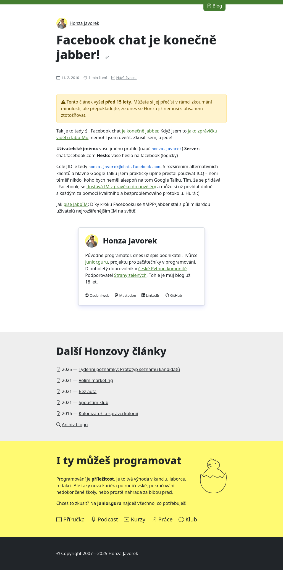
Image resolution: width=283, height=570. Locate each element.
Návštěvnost (126, 77)
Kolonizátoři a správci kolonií (108, 413)
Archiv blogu (75, 424)
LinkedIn (153, 295)
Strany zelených (130, 275)
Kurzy (138, 519)
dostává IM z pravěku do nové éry (121, 187)
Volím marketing (96, 380)
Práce (165, 519)
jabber (151, 131)
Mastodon (127, 295)
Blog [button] (214, 6)
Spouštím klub (93, 402)
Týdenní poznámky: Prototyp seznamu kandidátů (129, 369)
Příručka (74, 519)
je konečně (133, 131)
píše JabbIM (76, 204)
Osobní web (99, 295)
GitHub (176, 295)
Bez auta (88, 391)
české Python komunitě (162, 269)
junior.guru (96, 262)
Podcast (108, 519)
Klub (191, 519)
